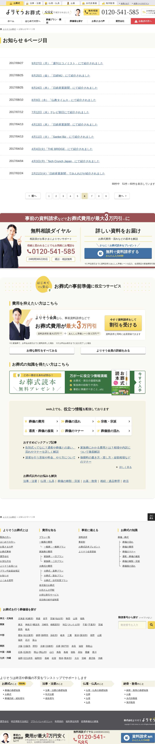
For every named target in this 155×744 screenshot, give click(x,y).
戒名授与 (49, 698)
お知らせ (4, 575)
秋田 (68, 618)
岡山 (36, 652)
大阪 (20, 646)
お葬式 (7, 694)
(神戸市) (65, 646)
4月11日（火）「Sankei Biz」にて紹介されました (63, 136)
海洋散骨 (130, 702)
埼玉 (65, 624)
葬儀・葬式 (123, 537)
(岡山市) (43, 652)
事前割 (82, 542)
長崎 (47, 658)
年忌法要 (49, 694)
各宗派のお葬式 (46, 585)
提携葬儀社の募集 (89, 721)
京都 (42, 646)
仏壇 (87, 698)
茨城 (100, 624)
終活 (126, 481)
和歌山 (89, 646)
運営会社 (4, 556)
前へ (32, 196)
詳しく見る (125, 467)
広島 (20, 652)
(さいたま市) (74, 624)
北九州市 (28, 658)
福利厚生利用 (72, 721)
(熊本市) (68, 658)
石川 (27, 640)
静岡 (38, 635)
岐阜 (62, 635)
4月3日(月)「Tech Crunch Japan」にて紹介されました (66, 161)
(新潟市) (83, 635)
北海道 (21, 618)
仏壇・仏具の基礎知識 (96, 690)
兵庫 (58, 646)
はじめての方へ (7, 542)
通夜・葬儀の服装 (41, 431)
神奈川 (28, 624)
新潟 (77, 635)
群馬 (20, 629)
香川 (94, 652)
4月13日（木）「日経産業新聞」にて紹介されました (65, 124)
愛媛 (87, 652)
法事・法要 (30, 481)
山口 (51, 652)
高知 (80, 652)
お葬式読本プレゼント (89, 547)
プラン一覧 (44, 537)
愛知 (20, 635)
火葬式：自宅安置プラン (56, 580)
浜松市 (53, 635)
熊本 (61, 658)
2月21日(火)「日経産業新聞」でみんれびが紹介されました (68, 173)
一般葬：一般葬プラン (55, 547)
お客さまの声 (6, 547)
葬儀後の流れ (113, 431)
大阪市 (27, 646)
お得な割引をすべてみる (42, 350)
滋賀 (81, 646)
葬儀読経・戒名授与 (13, 698)
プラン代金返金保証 (10, 571)
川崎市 (45, 624)
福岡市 (38, 658)
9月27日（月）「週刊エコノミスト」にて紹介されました (67, 63)
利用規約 (59, 721)
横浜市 (36, 624)
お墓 (128, 694)
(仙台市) (59, 618)
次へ (122, 196)
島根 (66, 652)
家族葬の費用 (45, 551)
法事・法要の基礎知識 (55, 690)
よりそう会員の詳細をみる (113, 350)
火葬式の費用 (45, 566)
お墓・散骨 (90, 481)
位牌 (87, 694)
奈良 (74, 646)
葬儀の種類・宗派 (69, 481)
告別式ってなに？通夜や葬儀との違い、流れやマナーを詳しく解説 (50, 449)
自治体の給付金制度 (49, 599)
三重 (69, 635)
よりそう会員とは (8, 566)
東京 (20, 624)
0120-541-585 (120, 12)
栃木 (27, 629)
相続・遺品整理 (110, 481)
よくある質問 (6, 580)
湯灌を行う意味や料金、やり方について (50, 457)
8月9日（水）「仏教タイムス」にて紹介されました (64, 100)
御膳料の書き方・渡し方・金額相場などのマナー (105, 459)
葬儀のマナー (77, 431)
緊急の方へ (5, 537)
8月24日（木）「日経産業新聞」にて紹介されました (65, 87)
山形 (75, 618)
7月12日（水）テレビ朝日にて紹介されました (60, 112)
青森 (38, 618)
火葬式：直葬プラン (53, 571)
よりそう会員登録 (87, 551)
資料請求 (83, 537)
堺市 (35, 646)
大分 (77, 658)
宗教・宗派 (113, 421)
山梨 (99, 635)
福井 (20, 640)
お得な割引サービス (49, 595)
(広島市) (27, 652)
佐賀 (54, 658)
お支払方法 (5, 561)
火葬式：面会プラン (53, 575)
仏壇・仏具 (47, 481)
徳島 (73, 652)
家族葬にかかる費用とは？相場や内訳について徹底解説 (105, 449)
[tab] (15, 3)
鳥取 (59, 652)
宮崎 (84, 658)
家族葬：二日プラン (53, 561)
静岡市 (45, 635)
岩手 (45, 618)
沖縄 (100, 658)
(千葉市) (91, 624)
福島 (82, 618)
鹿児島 (92, 658)
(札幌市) (29, 618)
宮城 (52, 618)
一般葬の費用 (45, 542)
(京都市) (49, 646)
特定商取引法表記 (19, 721)
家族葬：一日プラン (53, 556)
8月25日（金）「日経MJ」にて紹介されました (61, 75)
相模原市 (54, 624)
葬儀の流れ (77, 421)
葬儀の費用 (41, 421)
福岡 (20, 658)
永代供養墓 (131, 698)
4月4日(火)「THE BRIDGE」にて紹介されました (62, 149)
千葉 (85, 624)
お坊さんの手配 (46, 590)
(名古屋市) (28, 635)
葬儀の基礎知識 (11, 690)
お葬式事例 (5, 551)
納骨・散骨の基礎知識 (136, 690)
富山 (34, 640)
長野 (92, 635)
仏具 (87, 702)
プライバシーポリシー (41, 721)
